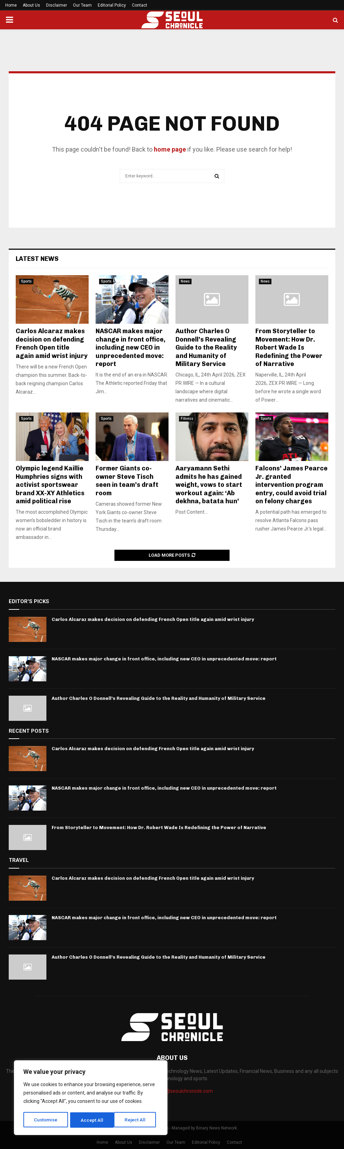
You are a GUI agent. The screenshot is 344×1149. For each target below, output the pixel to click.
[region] (90, 1098)
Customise (45, 1120)
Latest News (37, 259)
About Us (31, 5)
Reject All (92, 1120)
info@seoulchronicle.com (185, 1091)
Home (11, 5)
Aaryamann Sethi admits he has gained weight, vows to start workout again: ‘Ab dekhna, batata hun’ (208, 484)
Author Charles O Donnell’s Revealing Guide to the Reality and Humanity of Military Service (206, 347)
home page (170, 149)
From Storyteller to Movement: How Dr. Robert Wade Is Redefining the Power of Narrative (288, 347)
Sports (26, 281)
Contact (139, 5)
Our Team (82, 5)
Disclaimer (56, 5)
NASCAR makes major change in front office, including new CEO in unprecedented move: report (130, 347)
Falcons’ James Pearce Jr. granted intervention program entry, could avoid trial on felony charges (291, 484)
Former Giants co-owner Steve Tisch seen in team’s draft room (127, 480)
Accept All (136, 1120)
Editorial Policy (112, 5)
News (185, 281)
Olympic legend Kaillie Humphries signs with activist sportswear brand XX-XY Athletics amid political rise (50, 484)
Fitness (187, 418)
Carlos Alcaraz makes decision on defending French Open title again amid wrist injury (52, 343)
